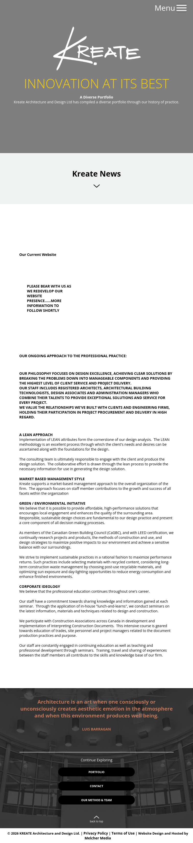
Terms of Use (123, 833)
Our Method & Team (96, 800)
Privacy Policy (95, 833)
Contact (96, 786)
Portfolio (97, 772)
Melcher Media (98, 838)
